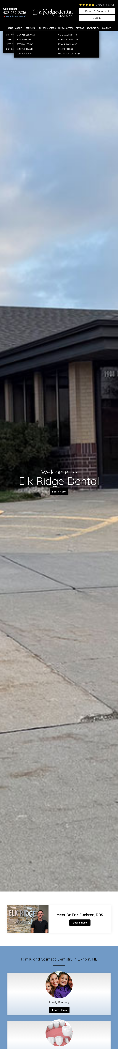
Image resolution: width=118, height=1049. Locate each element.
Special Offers (65, 28)
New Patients (93, 28)
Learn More (59, 492)
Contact (106, 28)
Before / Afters (47, 28)
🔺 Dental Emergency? (14, 16)
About (18, 28)
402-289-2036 (14, 12)
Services (30, 28)
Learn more (80, 922)
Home (10, 28)
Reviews (80, 28)
